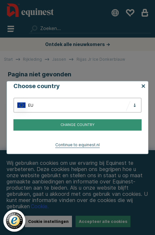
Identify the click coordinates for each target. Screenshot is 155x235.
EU (30, 105)
